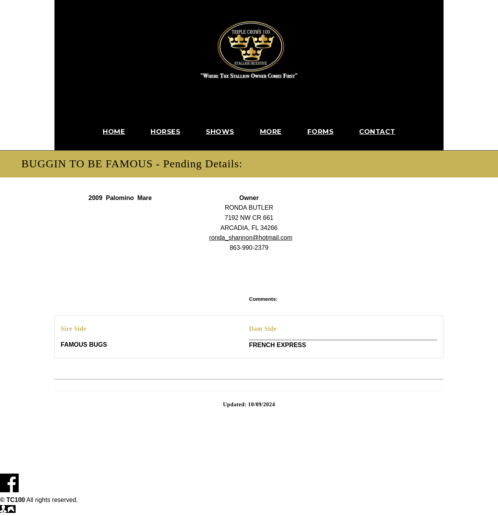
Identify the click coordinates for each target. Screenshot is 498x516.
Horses (165, 131)
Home (114, 131)
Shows (220, 131)
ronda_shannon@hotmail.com (251, 237)
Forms (320, 131)
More (271, 131)
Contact (377, 131)
